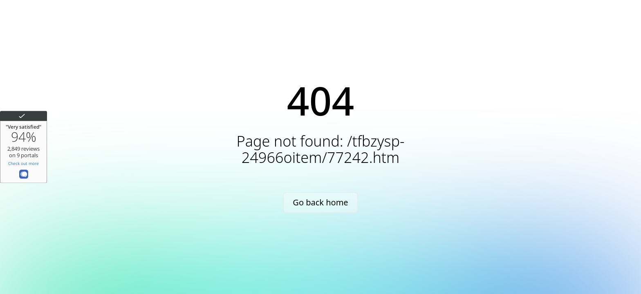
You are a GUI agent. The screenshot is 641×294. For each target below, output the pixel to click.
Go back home (320, 202)
